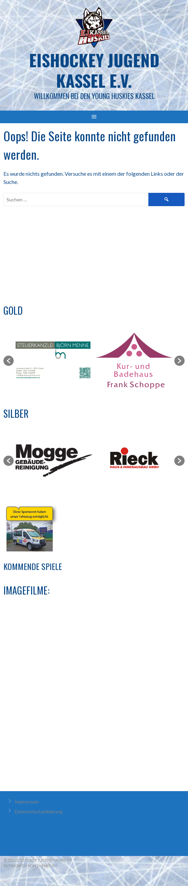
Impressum (27, 801)
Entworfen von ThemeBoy (30, 865)
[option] (53, 360)
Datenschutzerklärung (39, 811)
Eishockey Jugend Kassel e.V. (94, 70)
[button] (8, 361)
